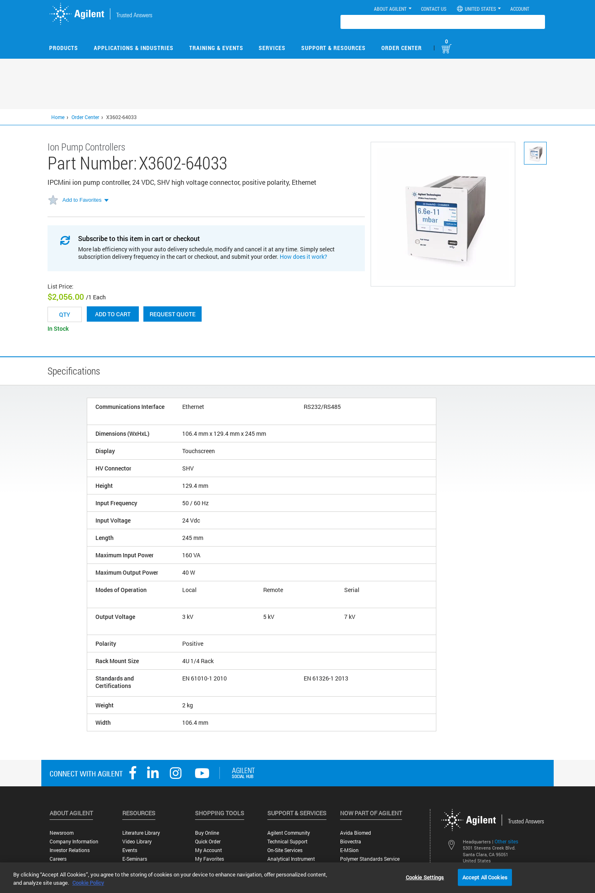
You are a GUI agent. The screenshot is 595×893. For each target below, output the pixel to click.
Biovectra (350, 841)
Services (272, 48)
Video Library (137, 841)
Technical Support (287, 841)
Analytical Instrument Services (291, 862)
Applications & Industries (134, 48)
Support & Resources (333, 48)
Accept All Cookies (484, 877)
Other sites (506, 841)
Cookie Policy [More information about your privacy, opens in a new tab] (88, 882)
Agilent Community (288, 833)
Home (57, 117)
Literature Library (141, 833)
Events (129, 850)
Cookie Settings (425, 877)
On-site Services (284, 850)
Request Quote (172, 314)
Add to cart (113, 314)
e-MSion (349, 850)
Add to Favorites (82, 200)
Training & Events (216, 48)
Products (63, 48)
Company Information (74, 841)
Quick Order (208, 841)
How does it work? (303, 256)
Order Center (401, 48)
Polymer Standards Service (370, 859)
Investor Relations (70, 850)
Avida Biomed (355, 833)
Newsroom (62, 833)
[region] (297, 877)
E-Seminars (134, 859)
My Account (208, 850)
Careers (58, 859)
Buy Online (207, 833)
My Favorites (209, 859)
